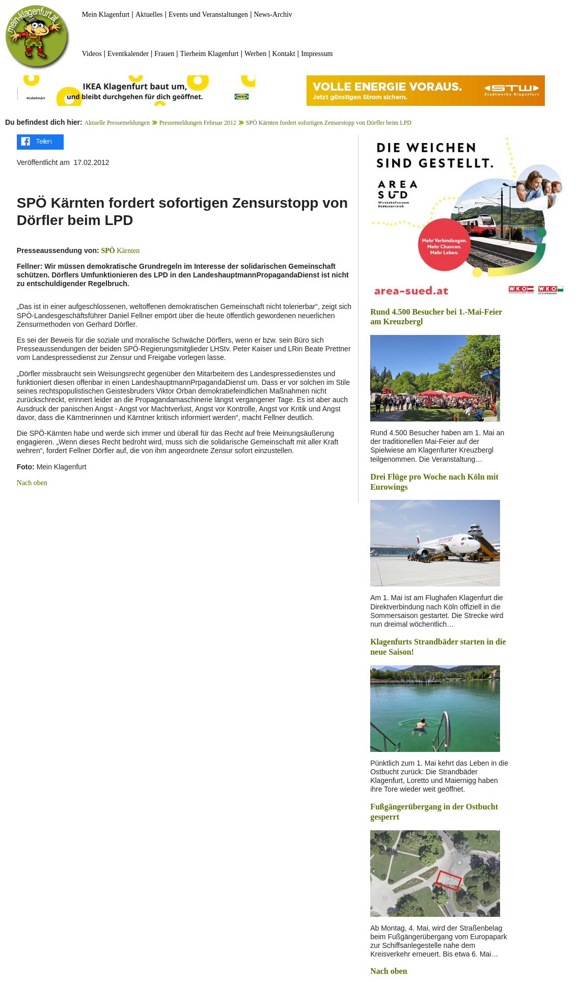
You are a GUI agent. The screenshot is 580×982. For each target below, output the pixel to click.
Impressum (317, 54)
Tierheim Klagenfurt (209, 54)
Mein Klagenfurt (106, 14)
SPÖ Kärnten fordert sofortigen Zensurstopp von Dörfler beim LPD (328, 122)
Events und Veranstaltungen (208, 14)
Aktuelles (149, 14)
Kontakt (283, 54)
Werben (255, 54)
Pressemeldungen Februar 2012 (197, 122)
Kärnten (120, 251)
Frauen (164, 54)
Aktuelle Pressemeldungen (117, 122)
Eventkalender (128, 54)
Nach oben (32, 483)
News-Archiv (273, 14)
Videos (92, 54)
